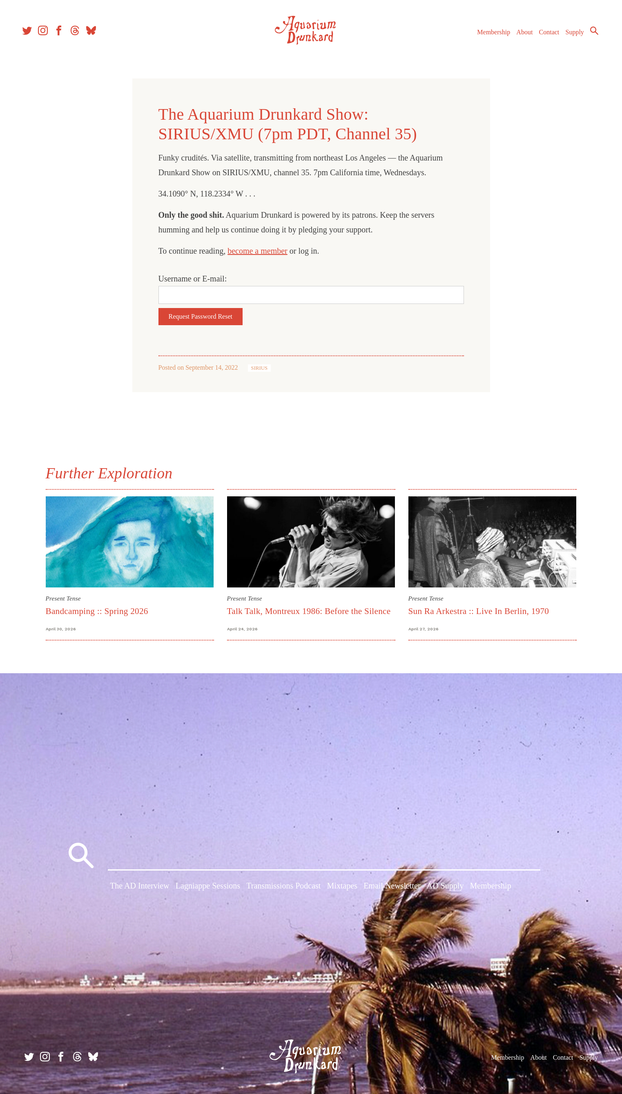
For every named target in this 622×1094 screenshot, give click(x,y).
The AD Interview (139, 887)
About (519, 36)
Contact (544, 36)
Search (589, 35)
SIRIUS (259, 368)
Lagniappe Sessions (208, 887)
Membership (488, 36)
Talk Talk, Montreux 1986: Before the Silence (309, 611)
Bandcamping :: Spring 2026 (97, 611)
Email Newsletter (391, 887)
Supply (570, 36)
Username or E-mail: (192, 278)
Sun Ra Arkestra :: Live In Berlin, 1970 (478, 611)
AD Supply (445, 887)
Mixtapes (342, 887)
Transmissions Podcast (283, 887)
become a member (257, 250)
